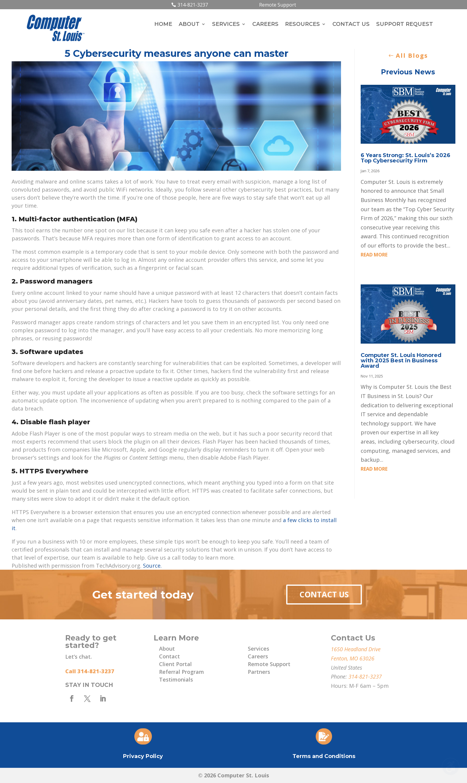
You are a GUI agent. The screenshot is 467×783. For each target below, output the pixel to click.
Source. (152, 565)
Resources (302, 24)
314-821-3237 (193, 4)
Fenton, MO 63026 (352, 658)
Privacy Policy (143, 756)
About (189, 24)
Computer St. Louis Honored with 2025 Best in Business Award (401, 360)
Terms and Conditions (323, 756)
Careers (265, 24)
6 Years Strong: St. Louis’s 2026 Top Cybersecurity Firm (405, 158)
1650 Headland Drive (356, 649)
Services (226, 24)
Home (163, 24)
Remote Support (277, 4)
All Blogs (412, 55)
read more (374, 254)
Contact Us (351, 24)
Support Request (404, 24)
